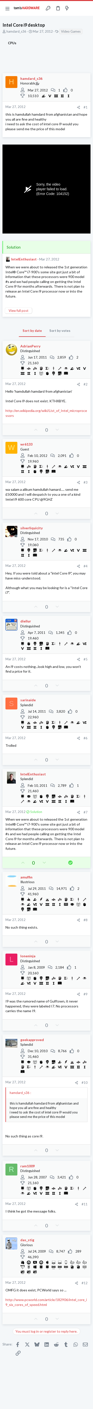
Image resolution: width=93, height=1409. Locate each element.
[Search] (86, 8)
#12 (85, 1283)
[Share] (78, 107)
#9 (86, 994)
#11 (85, 1204)
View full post (18, 311)
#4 (86, 566)
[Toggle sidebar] (76, 8)
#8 (86, 920)
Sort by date (32, 331)
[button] (7, 8)
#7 (86, 812)
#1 (86, 107)
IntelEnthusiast (24, 259)
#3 (86, 482)
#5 (86, 659)
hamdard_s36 (16, 31)
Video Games (71, 31)
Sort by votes (59, 331)
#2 (86, 384)
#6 (86, 738)
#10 (85, 1083)
